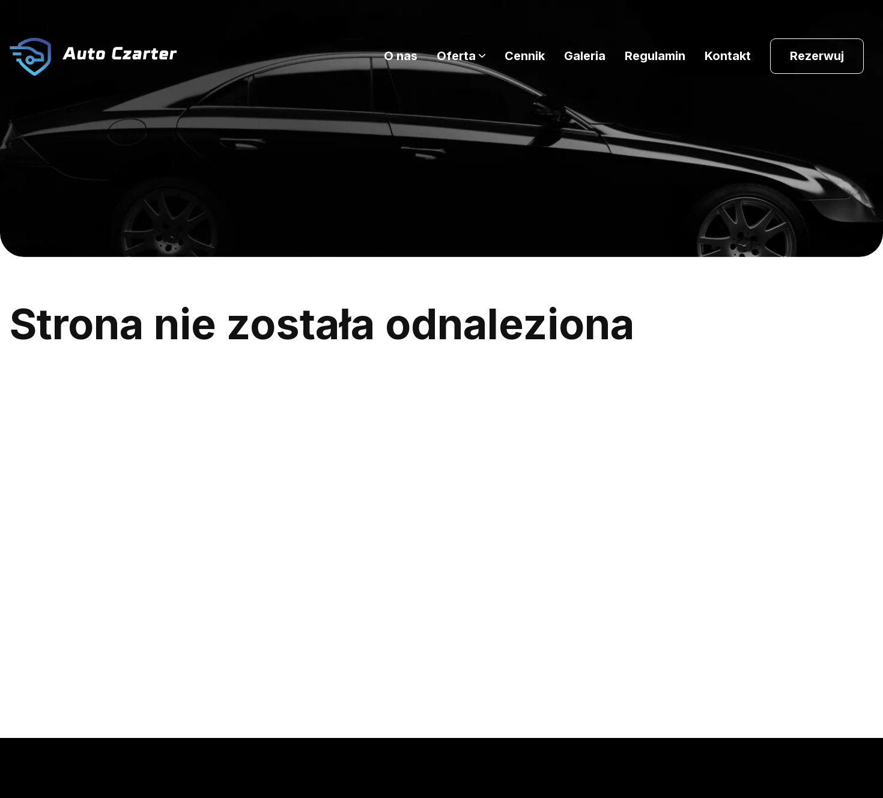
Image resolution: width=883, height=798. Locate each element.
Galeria (584, 56)
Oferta (456, 56)
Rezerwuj (817, 56)
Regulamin (655, 56)
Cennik (525, 56)
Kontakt (728, 56)
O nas (400, 56)
